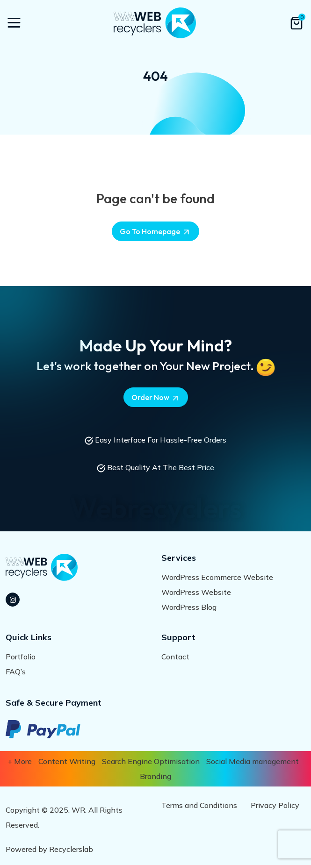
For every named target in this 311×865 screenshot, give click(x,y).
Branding (155, 776)
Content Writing (66, 761)
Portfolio (21, 656)
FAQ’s (16, 671)
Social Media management (252, 761)
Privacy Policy (275, 805)
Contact (175, 656)
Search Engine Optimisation (151, 761)
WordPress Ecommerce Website (217, 577)
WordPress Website (196, 592)
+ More (19, 761)
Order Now (155, 398)
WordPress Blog (189, 607)
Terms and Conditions (199, 805)
